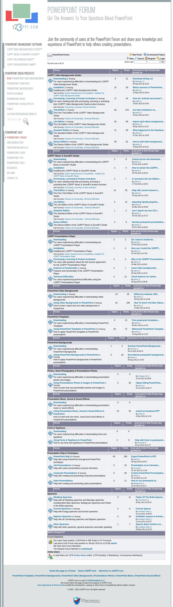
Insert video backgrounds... (144, 268)
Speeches (52, 494)
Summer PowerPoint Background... (145, 346)
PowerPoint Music (125, 576)
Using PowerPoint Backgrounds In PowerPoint (76, 355)
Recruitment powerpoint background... (146, 355)
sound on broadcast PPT (148, 411)
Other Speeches (61, 524)
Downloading (60, 79)
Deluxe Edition (61, 142)
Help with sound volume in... (145, 190)
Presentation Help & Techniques (62, 453)
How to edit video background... (148, 142)
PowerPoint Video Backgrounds (62, 291)
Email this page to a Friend (63, 571)
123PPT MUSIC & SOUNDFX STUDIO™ (23, 54)
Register (152, 59)
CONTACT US (12, 178)
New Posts (137, 55)
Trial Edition (59, 110)
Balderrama (138, 483)
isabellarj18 (86, 549)
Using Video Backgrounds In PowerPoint (73, 303)
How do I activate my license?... (148, 98)
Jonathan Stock (144, 511)
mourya (136, 468)
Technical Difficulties (91, 119)
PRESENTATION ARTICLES (17, 147)
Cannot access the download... (147, 159)
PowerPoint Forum (61, 55)
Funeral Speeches (62, 509)
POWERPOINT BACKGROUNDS (20, 88)
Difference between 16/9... (146, 294)
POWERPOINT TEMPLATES (18, 83)
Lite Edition (59, 121)
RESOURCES (12, 168)
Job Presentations (62, 465)
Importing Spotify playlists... (145, 202)
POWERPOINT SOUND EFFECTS (20, 104)
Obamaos (138, 81)
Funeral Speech (143, 509)
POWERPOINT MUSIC (16, 99)
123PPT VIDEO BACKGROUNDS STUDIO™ (24, 49)
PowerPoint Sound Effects (147, 576)
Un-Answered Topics (156, 55)
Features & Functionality (74, 119)
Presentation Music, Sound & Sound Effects (68, 399)
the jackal (140, 443)
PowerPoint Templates (58, 317)
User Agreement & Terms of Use (51, 585)
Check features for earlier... (144, 276)
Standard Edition (62, 130)
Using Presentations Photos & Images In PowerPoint (79, 383)
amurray (133, 349)
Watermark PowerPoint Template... (148, 329)
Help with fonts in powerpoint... (150, 440)
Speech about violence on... (149, 524)
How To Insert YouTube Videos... (149, 303)
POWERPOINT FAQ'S (15, 163)
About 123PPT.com (87, 571)
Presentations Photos (104, 576)
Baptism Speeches (63, 516)
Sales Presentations (63, 480)
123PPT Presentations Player (61, 236)
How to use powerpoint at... (144, 480)
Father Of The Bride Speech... (150, 497)
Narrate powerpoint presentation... (148, 222)
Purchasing (69, 107)
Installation (59, 87)
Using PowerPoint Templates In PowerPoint (74, 329)
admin (137, 90)
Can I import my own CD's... (145, 210)
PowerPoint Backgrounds (59, 343)
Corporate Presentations (65, 473)
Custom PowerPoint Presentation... (148, 473)
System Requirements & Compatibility (79, 93)
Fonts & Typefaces (56, 428)
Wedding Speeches (63, 497)
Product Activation (89, 107)
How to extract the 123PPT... (145, 168)
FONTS (10, 109)
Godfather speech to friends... (150, 516)
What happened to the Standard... (149, 130)
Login (162, 59)
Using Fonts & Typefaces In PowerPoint (73, 440)
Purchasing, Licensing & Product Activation (75, 98)
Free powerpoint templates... (145, 320)
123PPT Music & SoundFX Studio (63, 156)
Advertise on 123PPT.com (111, 571)
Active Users (53, 552)
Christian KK (143, 376)
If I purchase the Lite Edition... (146, 179)
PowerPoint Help (62, 456)
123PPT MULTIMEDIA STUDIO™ (20, 59)
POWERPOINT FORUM (16, 137)
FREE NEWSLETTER (15, 142)
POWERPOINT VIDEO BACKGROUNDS (25, 78)
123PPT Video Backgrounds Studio (64, 75)
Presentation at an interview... (145, 465)
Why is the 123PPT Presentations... (148, 259)
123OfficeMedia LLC (96, 580)
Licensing (77, 107)
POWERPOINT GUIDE (16, 153)
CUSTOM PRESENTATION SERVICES (22, 114)
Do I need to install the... (143, 239)
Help (131, 59)
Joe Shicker (142, 500)
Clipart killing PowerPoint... (149, 383)
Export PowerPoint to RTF (143, 456)
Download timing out (143, 79)
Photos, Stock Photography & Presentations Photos (72, 371)
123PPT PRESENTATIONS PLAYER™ (21, 64)
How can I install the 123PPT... (145, 248)
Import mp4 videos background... (149, 121)
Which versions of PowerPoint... (148, 87)
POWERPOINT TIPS (15, 158)
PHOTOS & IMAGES (15, 93)
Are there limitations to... (145, 110)
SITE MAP (11, 173)
